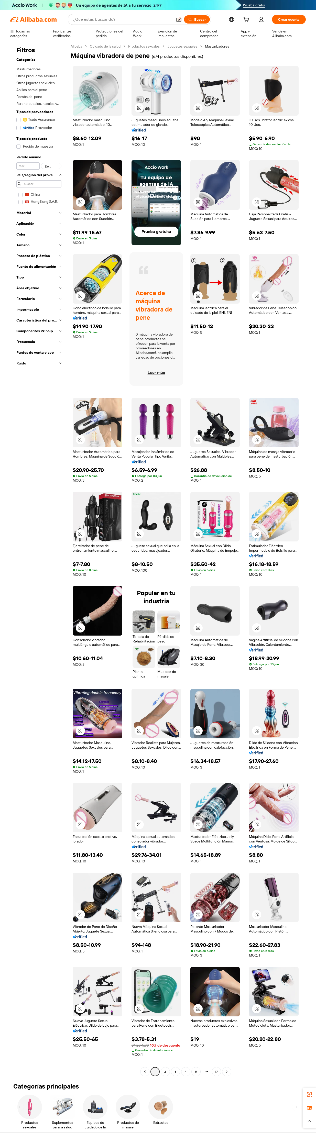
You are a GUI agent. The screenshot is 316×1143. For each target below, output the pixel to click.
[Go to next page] (226, 1071)
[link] (309, 1094)
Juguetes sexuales (182, 46)
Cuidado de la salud (105, 46)
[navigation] (38, 559)
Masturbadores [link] (217, 46)
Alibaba (76, 46)
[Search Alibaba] (122, 19)
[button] (179, 19)
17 (216, 1071)
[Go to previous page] (144, 1071)
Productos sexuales (144, 46)
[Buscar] (197, 19)
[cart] (247, 20)
